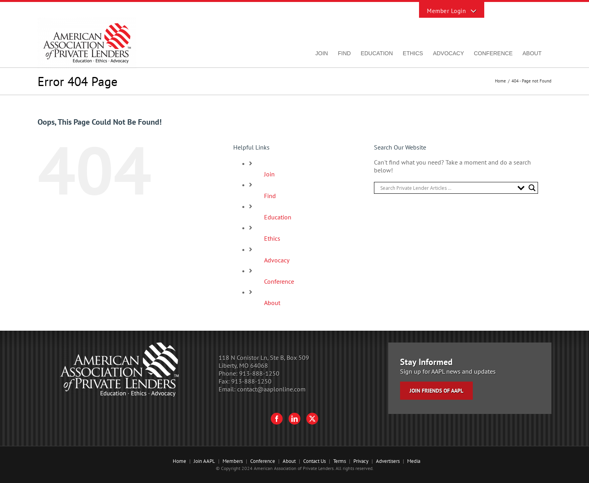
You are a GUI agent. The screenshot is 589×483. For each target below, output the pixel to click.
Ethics (272, 238)
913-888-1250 (259, 373)
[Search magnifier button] (532, 187)
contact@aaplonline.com (271, 389)
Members (233, 461)
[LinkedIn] (294, 419)
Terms (339, 461)
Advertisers (388, 461)
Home (179, 461)
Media (413, 461)
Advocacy (276, 260)
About (272, 303)
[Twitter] (312, 419)
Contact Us (314, 461)
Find (270, 196)
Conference (279, 281)
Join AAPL (204, 461)
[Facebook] (277, 419)
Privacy (360, 461)
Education (277, 217)
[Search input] (446, 187)
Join (269, 174)
